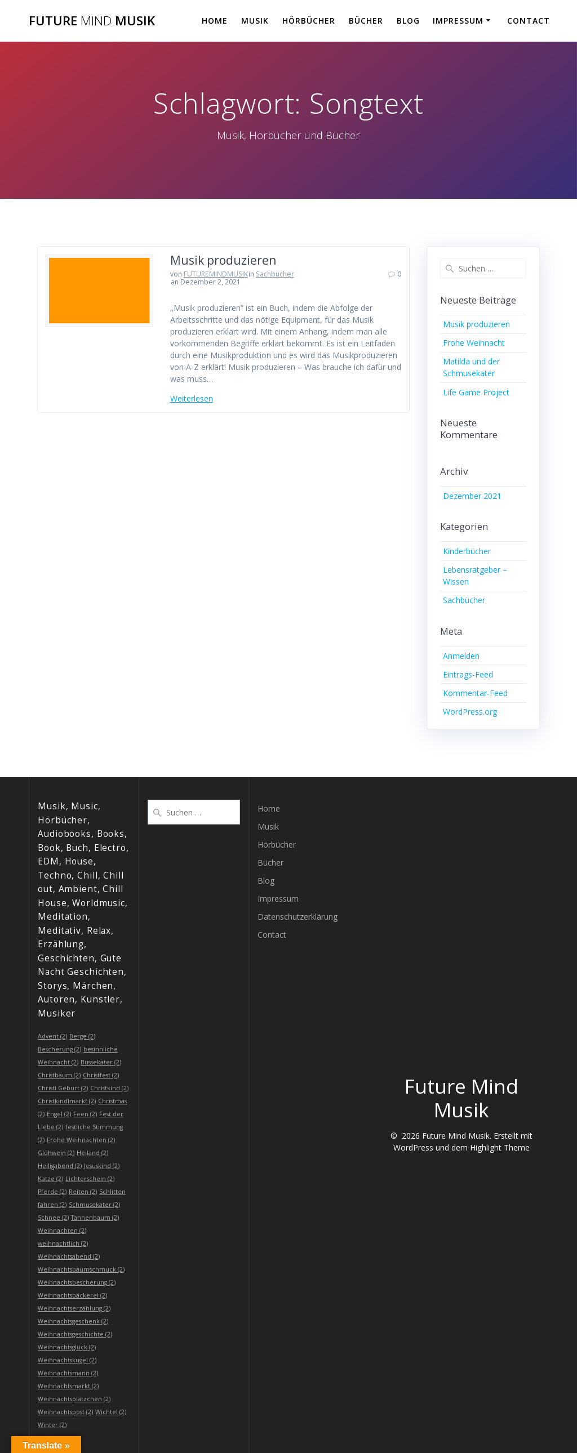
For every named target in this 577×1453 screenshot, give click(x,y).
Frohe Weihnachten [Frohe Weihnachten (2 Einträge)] (81, 1140)
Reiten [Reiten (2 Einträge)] (83, 1192)
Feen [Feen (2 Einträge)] (85, 1114)
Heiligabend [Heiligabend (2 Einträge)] (60, 1166)
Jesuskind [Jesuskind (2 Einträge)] (101, 1166)
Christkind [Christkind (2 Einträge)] (109, 1088)
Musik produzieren (223, 260)
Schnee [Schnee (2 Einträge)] (53, 1218)
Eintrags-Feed (468, 674)
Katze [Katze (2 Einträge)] (50, 1179)
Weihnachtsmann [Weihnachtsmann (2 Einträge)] (68, 1373)
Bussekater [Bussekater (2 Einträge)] (101, 1062)
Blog (408, 20)
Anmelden (461, 655)
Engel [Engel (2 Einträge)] (59, 1114)
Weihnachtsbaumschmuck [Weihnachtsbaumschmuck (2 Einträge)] (81, 1269)
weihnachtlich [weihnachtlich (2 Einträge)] (63, 1243)
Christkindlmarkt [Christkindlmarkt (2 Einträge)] (67, 1101)
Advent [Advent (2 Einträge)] (52, 1036)
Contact (528, 20)
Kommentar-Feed (475, 693)
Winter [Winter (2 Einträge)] (52, 1425)
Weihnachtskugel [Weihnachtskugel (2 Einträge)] (67, 1360)
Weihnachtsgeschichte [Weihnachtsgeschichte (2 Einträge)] (75, 1334)
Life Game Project (476, 392)
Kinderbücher (467, 551)
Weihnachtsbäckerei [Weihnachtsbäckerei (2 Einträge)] (72, 1295)
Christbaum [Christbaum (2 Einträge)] (59, 1075)
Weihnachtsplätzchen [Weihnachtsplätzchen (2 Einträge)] (74, 1399)
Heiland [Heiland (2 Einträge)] (92, 1153)
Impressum (458, 20)
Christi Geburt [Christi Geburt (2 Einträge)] (63, 1088)
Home (215, 20)
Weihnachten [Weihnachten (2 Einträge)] (62, 1230)
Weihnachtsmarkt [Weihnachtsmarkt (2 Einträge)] (68, 1386)
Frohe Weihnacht (474, 342)
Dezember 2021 (472, 496)
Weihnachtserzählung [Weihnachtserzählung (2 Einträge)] (74, 1308)
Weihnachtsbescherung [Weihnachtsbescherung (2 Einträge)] (77, 1282)
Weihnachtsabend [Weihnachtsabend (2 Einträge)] (69, 1256)
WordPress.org (470, 711)
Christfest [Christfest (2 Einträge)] (101, 1075)
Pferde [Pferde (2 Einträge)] (52, 1192)
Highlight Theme (500, 1147)
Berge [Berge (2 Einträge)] (82, 1036)
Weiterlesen (191, 398)
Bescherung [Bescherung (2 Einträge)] (59, 1049)
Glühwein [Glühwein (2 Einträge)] (56, 1153)
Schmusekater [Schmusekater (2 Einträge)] (94, 1205)
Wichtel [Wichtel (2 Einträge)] (110, 1412)
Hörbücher (308, 20)
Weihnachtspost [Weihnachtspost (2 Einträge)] (65, 1412)
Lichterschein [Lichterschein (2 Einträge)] (89, 1179)
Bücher (366, 20)
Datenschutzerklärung (298, 916)
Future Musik (92, 21)
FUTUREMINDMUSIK (216, 274)
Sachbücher (275, 274)
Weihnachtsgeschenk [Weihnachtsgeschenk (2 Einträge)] (73, 1321)
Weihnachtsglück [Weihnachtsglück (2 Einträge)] (67, 1347)
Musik (255, 20)
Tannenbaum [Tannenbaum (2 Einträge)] (95, 1218)
